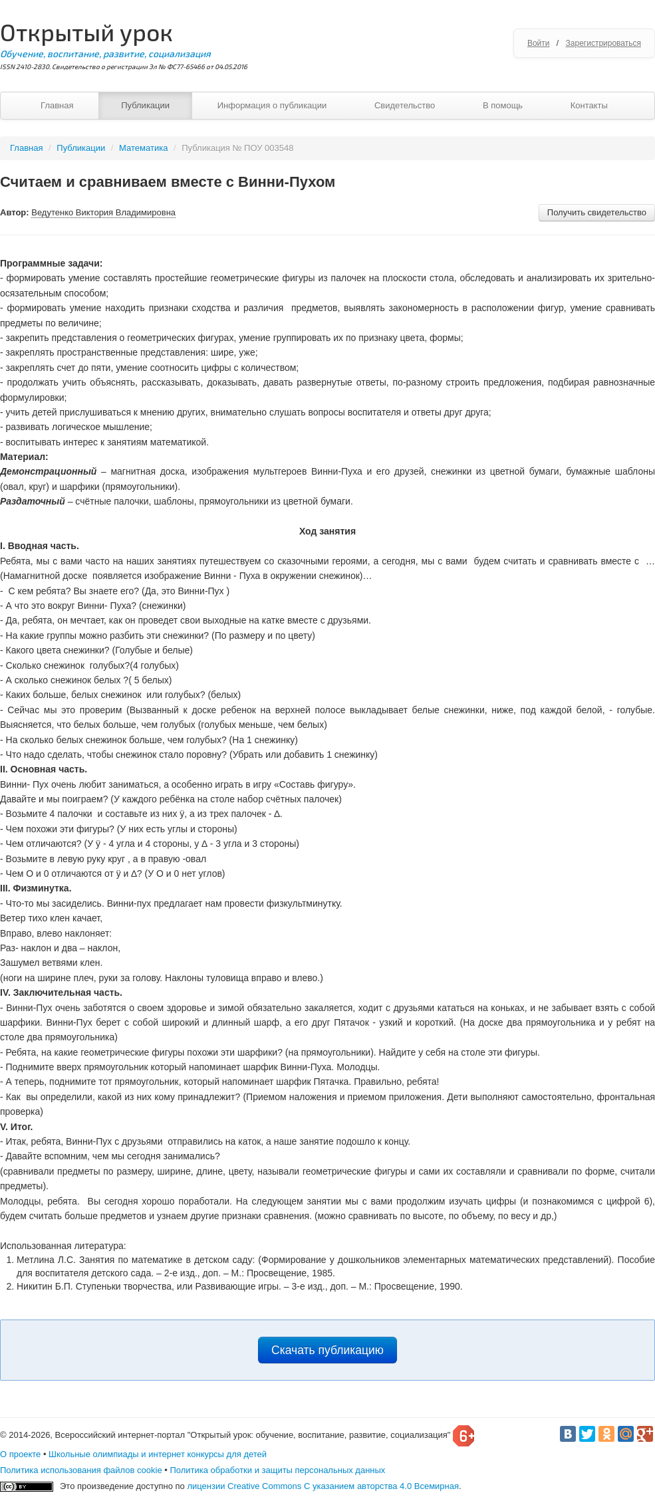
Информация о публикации (272, 105)
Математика (143, 148)
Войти (538, 43)
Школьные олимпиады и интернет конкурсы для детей (158, 1454)
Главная (57, 105)
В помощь (503, 105)
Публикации (145, 105)
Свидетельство (404, 105)
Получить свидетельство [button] (596, 212)
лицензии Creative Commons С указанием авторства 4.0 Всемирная (323, 1486)
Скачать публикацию (327, 1350)
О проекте (20, 1454)
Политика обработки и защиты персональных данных (277, 1470)
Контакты (589, 105)
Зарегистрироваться (603, 43)
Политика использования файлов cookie (81, 1470)
